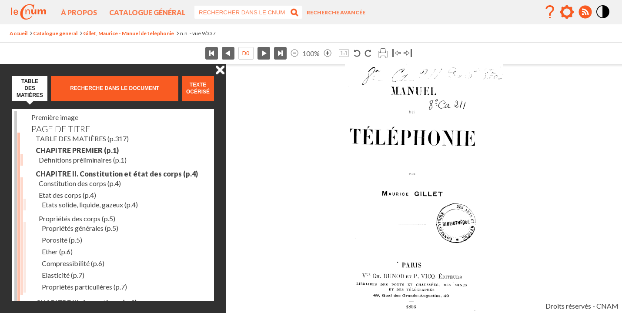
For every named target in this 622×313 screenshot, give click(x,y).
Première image (54, 117)
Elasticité (63, 275)
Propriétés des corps (77, 218)
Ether (57, 251)
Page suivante (263, 53)
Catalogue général (147, 12)
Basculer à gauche (396, 53)
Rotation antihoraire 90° (357, 53)
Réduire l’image (294, 53)
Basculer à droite (408, 53)
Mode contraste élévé (603, 18)
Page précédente (228, 53)
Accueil (18, 33)
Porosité (62, 240)
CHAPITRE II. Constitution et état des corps (117, 174)
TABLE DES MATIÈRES (82, 138)
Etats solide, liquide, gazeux (90, 204)
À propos (79, 12)
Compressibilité (73, 263)
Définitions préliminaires (83, 160)
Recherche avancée (336, 12)
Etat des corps (67, 195)
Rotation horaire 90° (368, 53)
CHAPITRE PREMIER (77, 150)
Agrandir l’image (327, 53)
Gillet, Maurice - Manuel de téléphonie (128, 33)
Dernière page (280, 53)
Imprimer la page (383, 53)
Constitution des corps (80, 183)
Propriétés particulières (84, 287)
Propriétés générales (80, 228)
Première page (211, 53)
